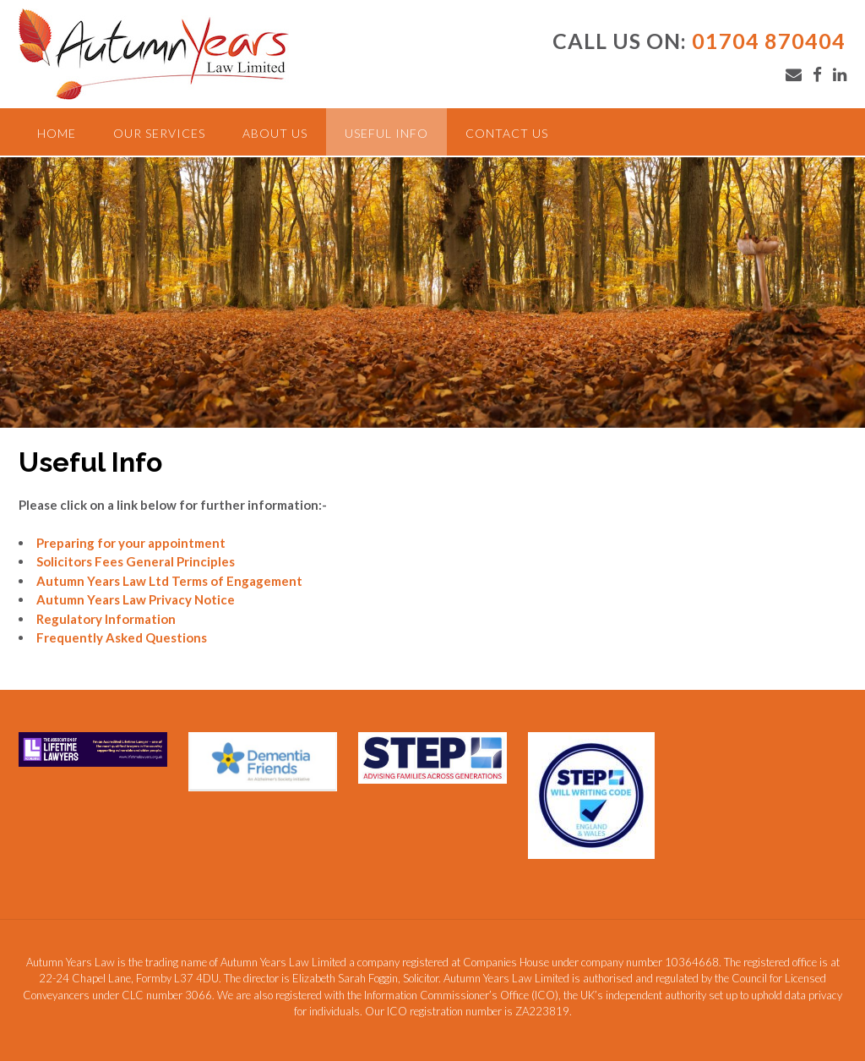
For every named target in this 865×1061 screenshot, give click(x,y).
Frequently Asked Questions (121, 637)
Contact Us (506, 133)
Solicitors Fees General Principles (135, 561)
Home (56, 133)
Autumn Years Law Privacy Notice (135, 599)
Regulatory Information (106, 618)
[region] (432, 292)
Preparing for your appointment (131, 542)
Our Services (159, 133)
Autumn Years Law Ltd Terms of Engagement (169, 580)
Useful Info (386, 133)
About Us (274, 133)
